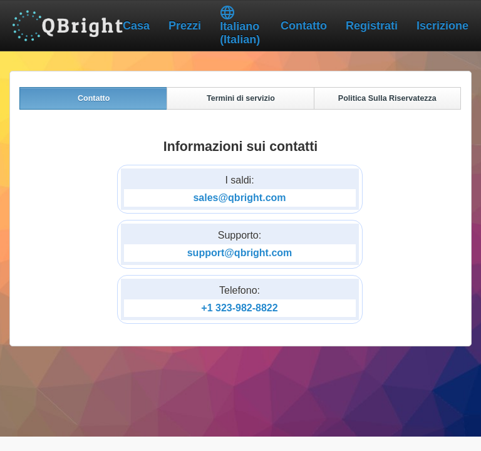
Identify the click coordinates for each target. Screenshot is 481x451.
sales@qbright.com (239, 204)
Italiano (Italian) (240, 25)
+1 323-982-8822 (239, 314)
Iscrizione (442, 25)
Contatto (304, 25)
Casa (136, 25)
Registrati (372, 25)
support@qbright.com (239, 259)
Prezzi (184, 25)
